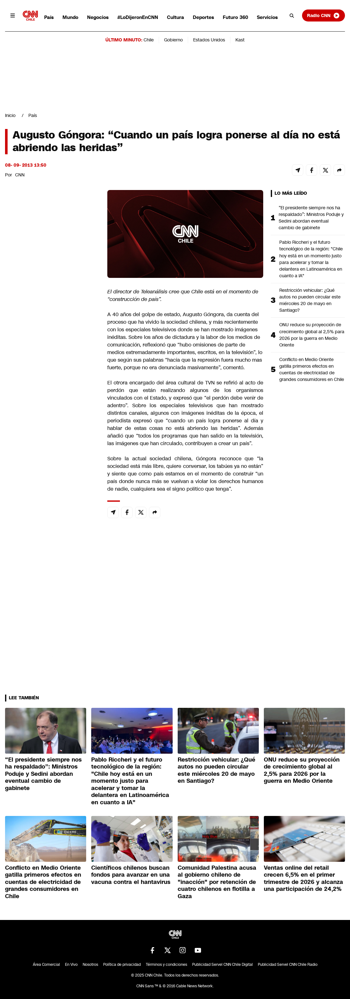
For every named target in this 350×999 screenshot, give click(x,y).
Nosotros (90, 964)
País (49, 17)
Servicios (267, 17)
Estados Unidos (209, 40)
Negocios (98, 17)
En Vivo (71, 964)
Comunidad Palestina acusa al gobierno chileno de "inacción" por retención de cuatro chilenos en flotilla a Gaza (217, 882)
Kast (240, 40)
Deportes (203, 17)
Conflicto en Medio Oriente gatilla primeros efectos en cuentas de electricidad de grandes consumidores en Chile (311, 369)
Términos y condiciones (166, 964)
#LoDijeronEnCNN (137, 17)
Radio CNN (323, 15)
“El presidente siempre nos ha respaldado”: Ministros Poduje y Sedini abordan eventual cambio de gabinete (311, 218)
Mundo (70, 17)
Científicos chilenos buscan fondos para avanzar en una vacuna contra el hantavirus (130, 875)
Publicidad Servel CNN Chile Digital (222, 964)
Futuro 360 (235, 17)
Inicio (10, 115)
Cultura (175, 17)
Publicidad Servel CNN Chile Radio (287, 964)
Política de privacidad (122, 964)
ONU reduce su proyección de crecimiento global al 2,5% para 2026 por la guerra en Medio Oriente (311, 335)
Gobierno (173, 40)
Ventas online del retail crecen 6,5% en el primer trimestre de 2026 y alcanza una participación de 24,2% (303, 878)
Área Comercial (46, 964)
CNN (20, 175)
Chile (149, 40)
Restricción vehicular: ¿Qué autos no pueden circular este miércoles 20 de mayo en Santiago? (310, 300)
